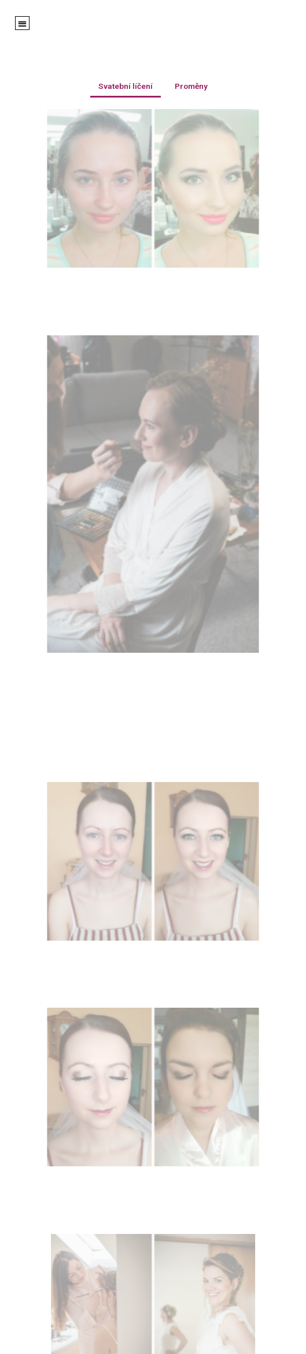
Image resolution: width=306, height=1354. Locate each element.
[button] (22, 23)
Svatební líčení (125, 86)
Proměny (191, 86)
